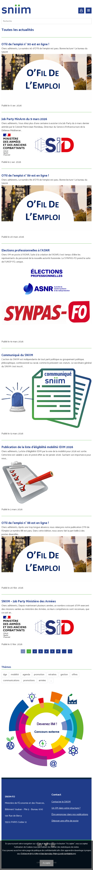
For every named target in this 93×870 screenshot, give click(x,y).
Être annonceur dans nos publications (70, 814)
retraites (52, 675)
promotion (39, 675)
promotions (29, 680)
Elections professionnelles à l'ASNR (25, 250)
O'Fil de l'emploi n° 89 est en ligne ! (25, 175)
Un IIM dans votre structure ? (66, 808)
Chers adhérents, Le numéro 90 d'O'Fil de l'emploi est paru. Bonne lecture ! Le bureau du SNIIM (44, 50)
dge (5, 675)
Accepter (46, 863)
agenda (26, 675)
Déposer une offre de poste (65, 821)
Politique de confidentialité (64, 854)
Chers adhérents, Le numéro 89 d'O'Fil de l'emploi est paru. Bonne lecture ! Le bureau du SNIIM (44, 181)
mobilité (15, 675)
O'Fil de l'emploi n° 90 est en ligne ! (25, 44)
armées (42, 680)
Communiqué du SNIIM (17, 355)
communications (11, 680)
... (51, 680)
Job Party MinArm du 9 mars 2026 (24, 119)
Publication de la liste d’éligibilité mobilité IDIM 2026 (37, 447)
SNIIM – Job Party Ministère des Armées (28, 601)
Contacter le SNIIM (61, 802)
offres (75, 675)
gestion (64, 675)
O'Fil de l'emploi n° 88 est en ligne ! (25, 523)
